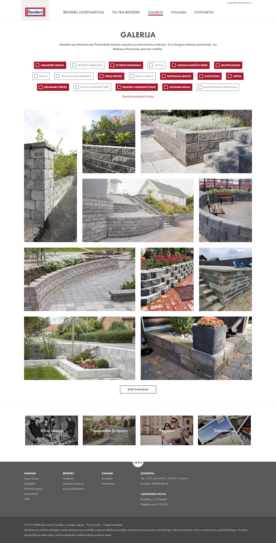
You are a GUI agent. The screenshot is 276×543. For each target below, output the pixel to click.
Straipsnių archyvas (73, 483)
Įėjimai (43, 76)
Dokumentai (108, 483)
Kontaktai (107, 478)
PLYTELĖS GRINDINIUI (128, 65)
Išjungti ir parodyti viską (138, 96)
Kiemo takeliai (144, 76)
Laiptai (237, 76)
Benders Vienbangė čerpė (139, 87)
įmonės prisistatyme (73, 488)
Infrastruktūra (31, 494)
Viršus (138, 462)
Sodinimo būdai (179, 87)
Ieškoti (249, 12)
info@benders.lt (160, 483)
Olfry (27, 499)
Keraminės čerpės (55, 87)
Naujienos (68, 478)
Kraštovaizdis (230, 65)
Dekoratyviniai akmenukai (220, 87)
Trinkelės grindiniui (89, 65)
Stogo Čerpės (31, 478)
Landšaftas (30, 483)
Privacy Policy (94, 524)
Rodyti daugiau (138, 389)
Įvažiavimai (212, 76)
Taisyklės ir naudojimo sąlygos (70, 524)
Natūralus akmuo (179, 76)
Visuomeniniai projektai (76, 76)
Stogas (159, 65)
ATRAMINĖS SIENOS (52, 65)
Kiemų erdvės (113, 76)
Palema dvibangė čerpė (94, 87)
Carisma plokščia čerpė (192, 65)
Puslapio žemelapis (113, 524)
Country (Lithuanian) (238, 2)
